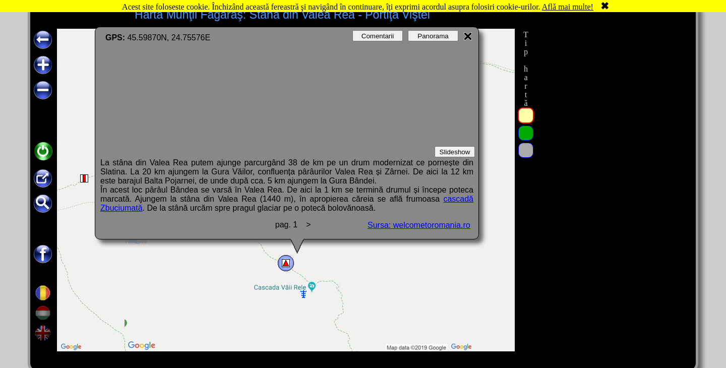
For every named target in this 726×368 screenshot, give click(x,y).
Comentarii (377, 36)
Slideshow (455, 152)
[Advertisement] (611, 180)
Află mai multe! (567, 7)
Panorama (433, 36)
